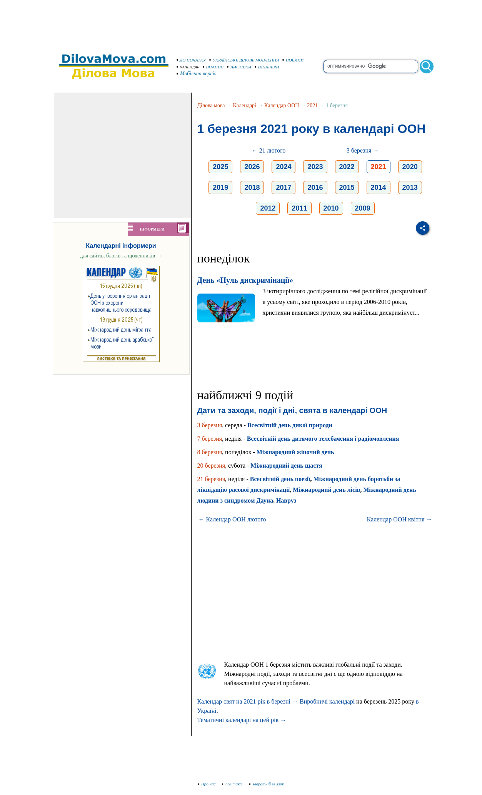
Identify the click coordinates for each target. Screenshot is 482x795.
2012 (267, 208)
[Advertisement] (241, 23)
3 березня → (363, 150)
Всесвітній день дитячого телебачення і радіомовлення (323, 438)
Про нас (207, 784)
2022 (347, 167)
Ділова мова (211, 105)
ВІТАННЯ (213, 67)
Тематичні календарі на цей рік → (242, 720)
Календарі (244, 105)
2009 (362, 208)
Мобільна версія (197, 73)
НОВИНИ (293, 60)
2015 (347, 187)
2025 (220, 167)
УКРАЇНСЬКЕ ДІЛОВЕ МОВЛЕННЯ (244, 60)
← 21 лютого (269, 150)
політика (232, 784)
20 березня (211, 465)
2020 (410, 167)
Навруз (286, 500)
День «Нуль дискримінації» (245, 280)
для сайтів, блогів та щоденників (121, 256)
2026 (252, 167)
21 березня (211, 479)
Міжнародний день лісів (326, 489)
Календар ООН (281, 105)
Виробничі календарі (327, 701)
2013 (410, 187)
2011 (299, 208)
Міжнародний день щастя (286, 465)
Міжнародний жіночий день (295, 452)
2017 (283, 187)
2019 (220, 187)
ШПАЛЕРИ (267, 67)
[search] (371, 66)
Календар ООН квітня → (399, 519)
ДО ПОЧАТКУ (191, 60)
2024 (283, 167)
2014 (378, 187)
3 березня (209, 425)
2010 (331, 208)
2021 (312, 105)
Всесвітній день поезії (280, 479)
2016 (315, 187)
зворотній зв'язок (267, 784)
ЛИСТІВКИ (239, 67)
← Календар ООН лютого (232, 519)
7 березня (209, 438)
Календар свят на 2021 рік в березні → (247, 701)
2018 (252, 187)
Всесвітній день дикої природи (289, 425)
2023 (315, 167)
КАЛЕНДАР (188, 67)
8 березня (209, 452)
